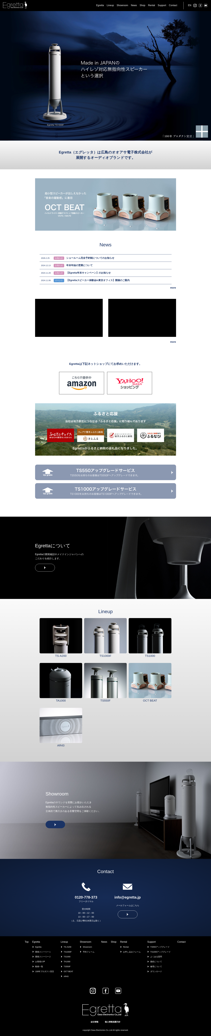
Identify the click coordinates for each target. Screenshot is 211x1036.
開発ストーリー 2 (43, 957)
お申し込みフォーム (132, 952)
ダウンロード (156, 971)
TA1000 (67, 961)
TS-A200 (67, 947)
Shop (113, 942)
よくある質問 (156, 957)
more (173, 287)
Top (27, 942)
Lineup (64, 942)
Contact (181, 942)
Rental (123, 942)
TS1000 (67, 957)
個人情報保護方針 (112, 1022)
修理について (156, 966)
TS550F (67, 966)
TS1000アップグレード (160, 952)
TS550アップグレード (160, 947)
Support (151, 942)
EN (189, 5)
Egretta (36, 942)
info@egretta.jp (127, 897)
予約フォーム (88, 952)
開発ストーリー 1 (43, 952)
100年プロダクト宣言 (44, 971)
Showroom (85, 942)
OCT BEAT (68, 971)
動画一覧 (39, 966)
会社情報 (94, 1022)
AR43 (66, 976)
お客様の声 (40, 961)
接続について (156, 961)
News (104, 942)
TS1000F (68, 952)
